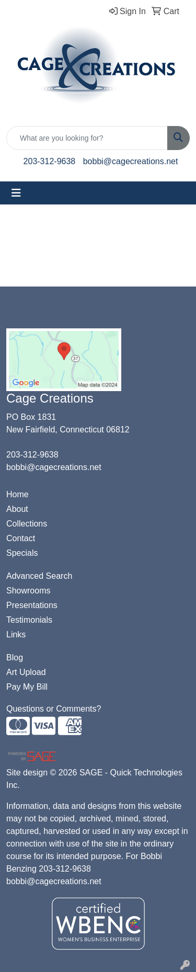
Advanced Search (39, 575)
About (17, 509)
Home (17, 494)
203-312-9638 (50, 161)
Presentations (31, 605)
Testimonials (29, 619)
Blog (14, 657)
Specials (22, 552)
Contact (20, 538)
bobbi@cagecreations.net (130, 161)
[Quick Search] (87, 138)
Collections (26, 523)
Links (16, 634)
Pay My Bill (27, 686)
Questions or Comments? (53, 708)
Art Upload (26, 672)
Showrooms (28, 590)
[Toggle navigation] (16, 193)
